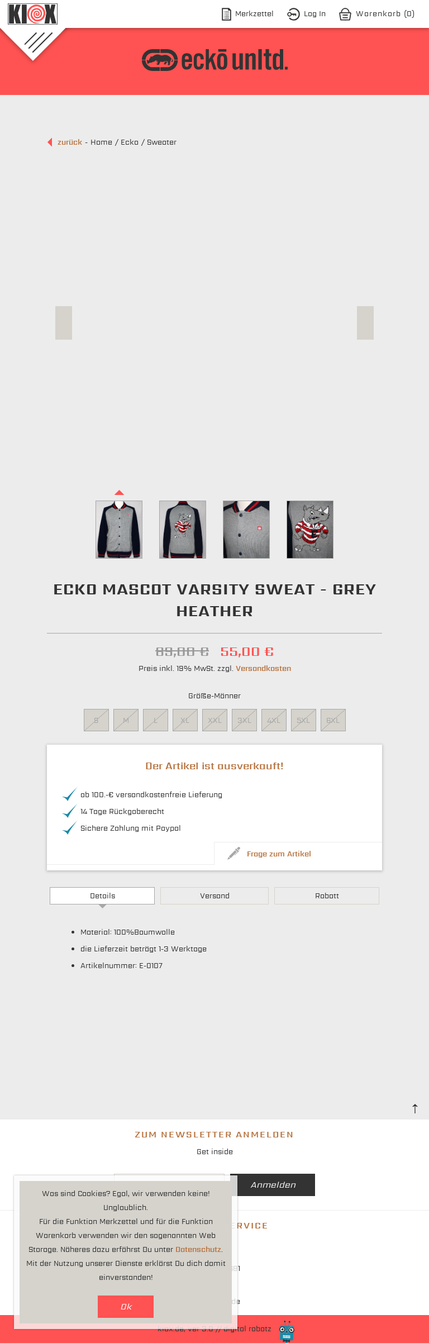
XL (184, 720)
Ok (126, 1306)
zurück (70, 142)
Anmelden (272, 1184)
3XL (244, 720)
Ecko (130, 142)
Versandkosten (263, 668)
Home (101, 142)
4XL (273, 720)
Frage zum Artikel (279, 854)
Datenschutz (198, 1249)
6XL (333, 720)
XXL (215, 720)
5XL (303, 720)
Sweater (162, 142)
